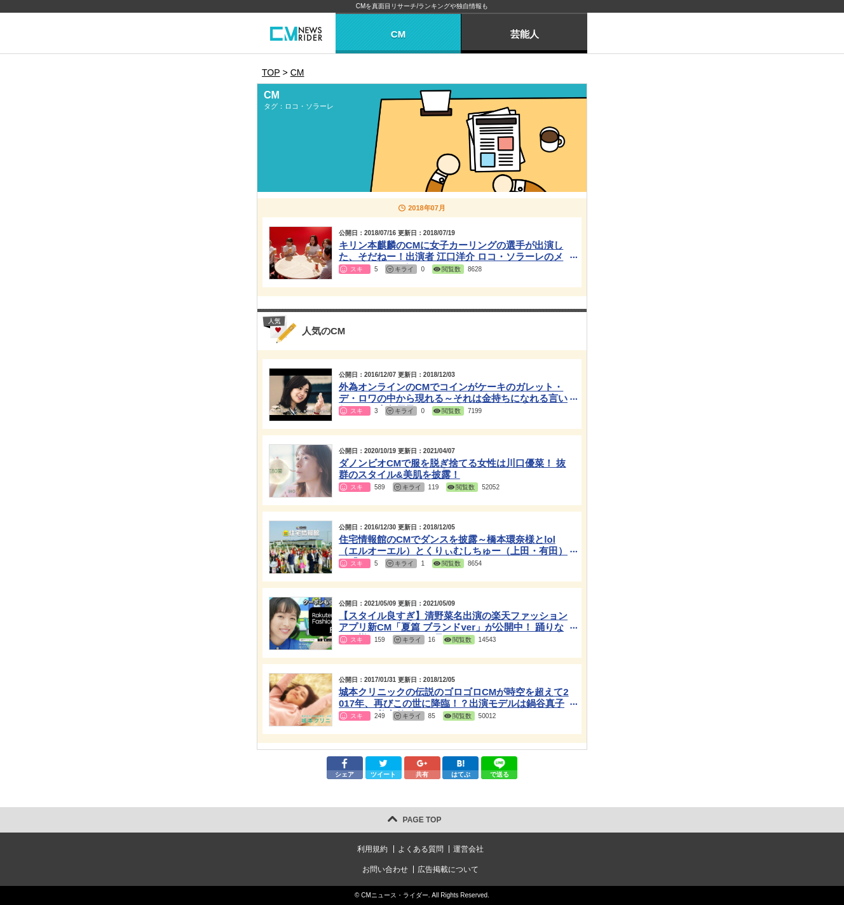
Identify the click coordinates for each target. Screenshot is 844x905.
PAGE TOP (422, 819)
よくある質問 (421, 849)
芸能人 (524, 34)
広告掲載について (448, 869)
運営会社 (468, 849)
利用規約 (372, 849)
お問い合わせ (385, 869)
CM (398, 34)
